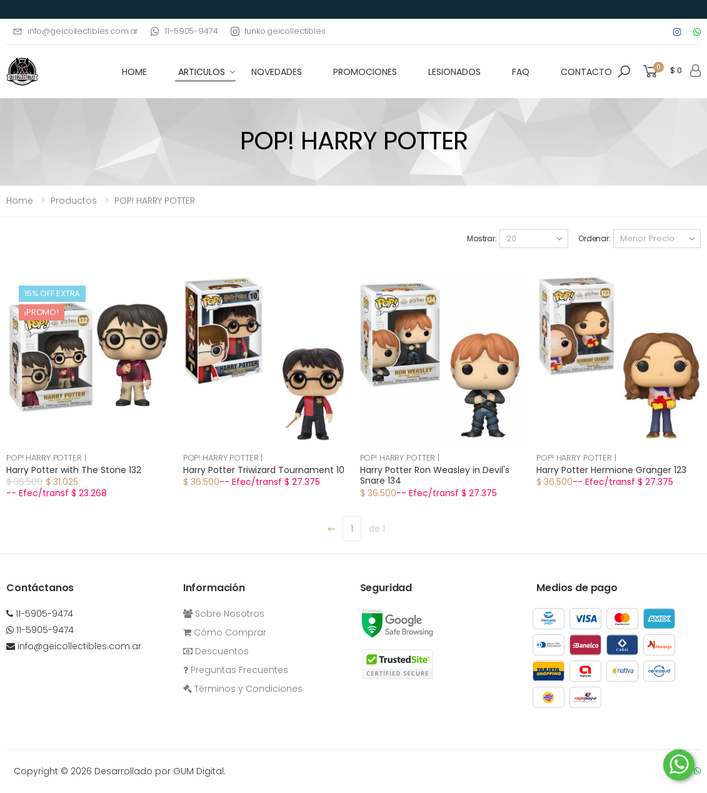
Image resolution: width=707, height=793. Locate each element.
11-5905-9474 (184, 31)
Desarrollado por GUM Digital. (160, 771)
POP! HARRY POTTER (154, 200)
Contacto (586, 72)
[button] (624, 71)
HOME (134, 72)
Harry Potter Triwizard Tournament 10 (263, 470)
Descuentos (216, 651)
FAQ (520, 72)
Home (19, 200)
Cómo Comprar (224, 632)
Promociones (365, 72)
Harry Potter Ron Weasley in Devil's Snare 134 (434, 475)
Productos (74, 200)
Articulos (201, 72)
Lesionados (454, 72)
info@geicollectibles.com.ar (75, 31)
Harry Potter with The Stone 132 (73, 470)
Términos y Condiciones (243, 688)
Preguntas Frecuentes (235, 670)
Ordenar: (594, 238)
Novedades (276, 72)
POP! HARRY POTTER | (46, 458)
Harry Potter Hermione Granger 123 (611, 470)
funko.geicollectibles (278, 31)
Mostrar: (482, 238)
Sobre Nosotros (223, 613)
